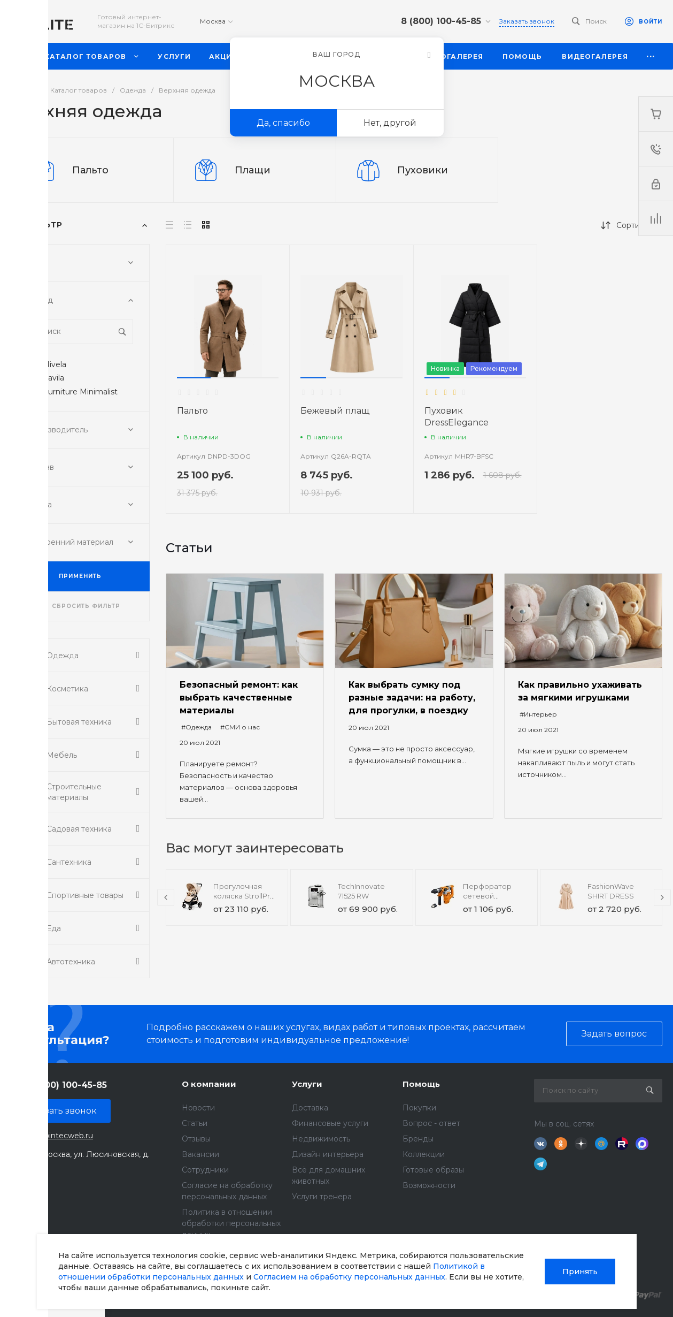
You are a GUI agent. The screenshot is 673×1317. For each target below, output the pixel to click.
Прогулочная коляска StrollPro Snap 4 (244, 896)
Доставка (310, 1108)
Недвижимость (321, 1139)
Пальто (90, 170)
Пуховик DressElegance (456, 417)
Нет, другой (389, 123)
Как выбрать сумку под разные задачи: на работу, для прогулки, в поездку (412, 697)
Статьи (194, 1123)
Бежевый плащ (334, 411)
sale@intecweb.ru (60, 1135)
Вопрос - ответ (431, 1123)
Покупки (419, 1108)
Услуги (307, 1084)
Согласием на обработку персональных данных (349, 1277)
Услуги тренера (322, 1196)
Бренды (418, 1139)
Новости (198, 1108)
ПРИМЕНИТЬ (80, 576)
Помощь (421, 1084)
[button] (194, 377)
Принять (580, 1271)
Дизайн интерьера (327, 1154)
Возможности (429, 1185)
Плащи (252, 170)
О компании (209, 1084)
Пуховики (422, 170)
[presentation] (165, 897)
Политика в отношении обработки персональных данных (231, 1223)
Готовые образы (433, 1170)
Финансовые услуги (330, 1123)
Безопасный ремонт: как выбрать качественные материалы (239, 697)
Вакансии (200, 1154)
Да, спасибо (283, 123)
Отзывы (196, 1139)
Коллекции (424, 1154)
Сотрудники (205, 1170)
